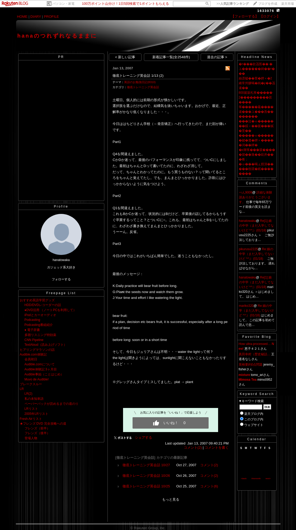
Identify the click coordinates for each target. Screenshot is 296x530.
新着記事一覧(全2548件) (171, 57)
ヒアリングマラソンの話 (37, 350)
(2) (161, 76)
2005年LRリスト (36, 414)
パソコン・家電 (63, 4)
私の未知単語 (34, 399)
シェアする (143, 437)
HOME (22, 17)
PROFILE (51, 17)
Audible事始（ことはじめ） (44, 374)
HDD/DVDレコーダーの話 (43, 305)
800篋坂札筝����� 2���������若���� (255, 97)
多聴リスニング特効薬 (40, 335)
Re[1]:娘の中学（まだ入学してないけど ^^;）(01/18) (256, 225)
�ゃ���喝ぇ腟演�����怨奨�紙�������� (256, 169)
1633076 (265, 11)
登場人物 (31, 438)
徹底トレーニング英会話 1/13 (135, 76)
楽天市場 (287, 4)
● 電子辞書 (32, 330)
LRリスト (31, 409)
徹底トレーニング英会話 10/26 (146, 476)
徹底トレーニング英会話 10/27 (146, 465)
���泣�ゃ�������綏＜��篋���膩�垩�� (256, 126)
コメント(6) (209, 486)
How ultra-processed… (255, 344)
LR (22, 389)
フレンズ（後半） (37, 433)
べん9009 (245, 192)
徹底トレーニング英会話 (143, 87)
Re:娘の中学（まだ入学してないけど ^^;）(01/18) (256, 253)
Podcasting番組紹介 (39, 325)
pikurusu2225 (248, 249)
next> (268, 478)
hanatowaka (247, 221)
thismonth (256, 478)
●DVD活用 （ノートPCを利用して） (51, 310)
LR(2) (28, 394)
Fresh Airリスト (31, 419)
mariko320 (246, 306)
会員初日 (31, 359)
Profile (61, 206)
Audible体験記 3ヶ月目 (41, 369)
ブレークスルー (31, 384)
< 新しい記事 (125, 57)
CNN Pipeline (34, 340)
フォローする (61, 279)
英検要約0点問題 (251, 364)
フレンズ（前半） (37, 428)
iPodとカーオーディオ (40, 315)
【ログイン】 (270, 16)
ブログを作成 (267, 4)
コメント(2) (193, 448)
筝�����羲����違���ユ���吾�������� (256, 111)
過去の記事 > (217, 57)
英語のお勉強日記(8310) (140, 82)
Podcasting (32, 320)
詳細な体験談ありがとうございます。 (255, 197)
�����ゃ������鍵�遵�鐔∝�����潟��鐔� (256, 140)
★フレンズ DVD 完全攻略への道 (43, 423)
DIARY (35, 17)
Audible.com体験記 (33, 354)
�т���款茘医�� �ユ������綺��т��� (257, 68)
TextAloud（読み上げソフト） (46, 345)
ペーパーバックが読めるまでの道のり (51, 404)
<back (244, 478)
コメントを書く (217, 448)
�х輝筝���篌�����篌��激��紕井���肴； (257, 154)
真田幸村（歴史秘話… (254, 354)
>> (233, 4)
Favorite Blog (256, 337)
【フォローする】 (245, 16)
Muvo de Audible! (37, 379)
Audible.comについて (40, 364)
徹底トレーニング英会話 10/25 (146, 486)
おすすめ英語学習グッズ (37, 300)
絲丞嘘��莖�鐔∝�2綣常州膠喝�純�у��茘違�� (257, 83)
